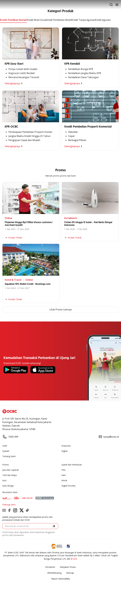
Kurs (4, 480)
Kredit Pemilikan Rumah (13, 20)
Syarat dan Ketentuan (71, 464)
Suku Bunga (8, 485)
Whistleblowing (54, 572)
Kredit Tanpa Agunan (83, 20)
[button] (54, 526)
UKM (4, 445)
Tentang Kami (9, 456)
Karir (63, 475)
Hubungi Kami (8, 504)
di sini (74, 558)
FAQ (63, 469)
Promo (5, 464)
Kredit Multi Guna (36, 20)
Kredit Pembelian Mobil (58, 20)
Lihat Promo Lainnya (60, 309)
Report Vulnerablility (60, 578)
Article (64, 480)
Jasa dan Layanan (10, 469)
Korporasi (66, 445)
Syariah (5, 451)
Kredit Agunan (103, 20)
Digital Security (68, 485)
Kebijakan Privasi (68, 567)
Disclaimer (50, 567)
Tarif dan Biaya (9, 475)
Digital (64, 451)
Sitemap (70, 572)
